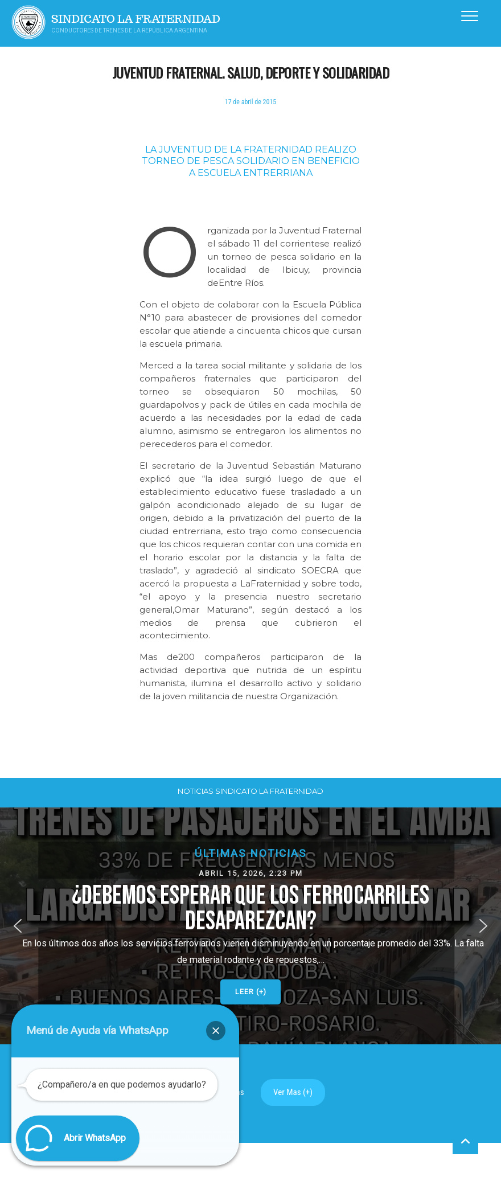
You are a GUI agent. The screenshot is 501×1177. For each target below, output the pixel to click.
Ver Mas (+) (293, 1092)
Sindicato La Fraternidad (135, 19)
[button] (250, 925)
